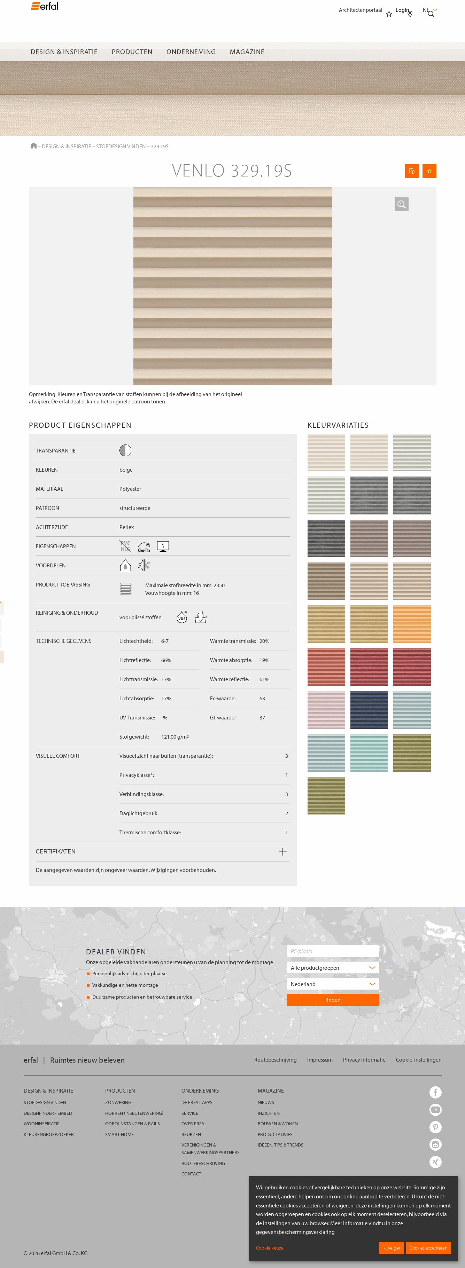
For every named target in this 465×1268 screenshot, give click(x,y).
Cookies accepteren (429, 1248)
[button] (402, 204)
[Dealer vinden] (410, 51)
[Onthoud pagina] (429, 171)
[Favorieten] (389, 51)
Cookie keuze (270, 1248)
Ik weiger (391, 1248)
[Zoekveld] (431, 51)
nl (429, 9)
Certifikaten (161, 852)
